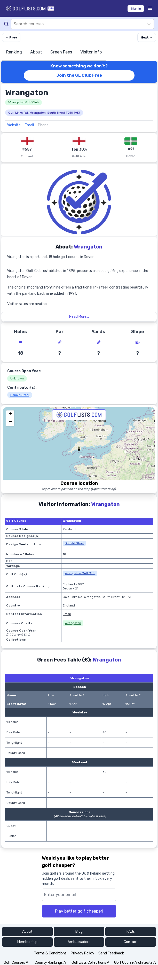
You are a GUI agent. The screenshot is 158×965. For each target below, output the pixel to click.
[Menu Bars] (150, 8)
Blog (79, 931)
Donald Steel (19, 395)
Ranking (14, 52)
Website (14, 125)
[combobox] (14, 24)
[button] (79, 449)
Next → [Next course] (147, 37)
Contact (131, 942)
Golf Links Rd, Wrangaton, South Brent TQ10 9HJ (44, 112)
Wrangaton (73, 623)
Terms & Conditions (50, 953)
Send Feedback (111, 953)
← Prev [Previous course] (11, 37)
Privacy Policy (82, 953)
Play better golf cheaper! (79, 911)
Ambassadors (79, 942)
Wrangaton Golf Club (23, 102)
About (36, 52)
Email (29, 125)
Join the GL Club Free (79, 75)
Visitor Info (91, 52)
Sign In (136, 8)
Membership (27, 942)
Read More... (79, 316)
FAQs (131, 931)
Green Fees (61, 52)
